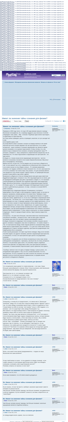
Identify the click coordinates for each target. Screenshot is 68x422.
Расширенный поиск (60, 76)
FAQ (51, 99)
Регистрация (57, 99)
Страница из (58, 121)
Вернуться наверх (64, 258)
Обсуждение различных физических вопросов (27, 82)
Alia (5, 263)
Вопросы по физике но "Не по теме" (51, 82)
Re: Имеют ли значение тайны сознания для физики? (22, 261)
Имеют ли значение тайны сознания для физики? (24, 118)
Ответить (6, 121)
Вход (64, 99)
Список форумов (9, 82)
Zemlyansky (7, 128)
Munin (5, 287)
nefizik (5, 299)
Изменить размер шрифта (63, 82)
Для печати (64, 84)
